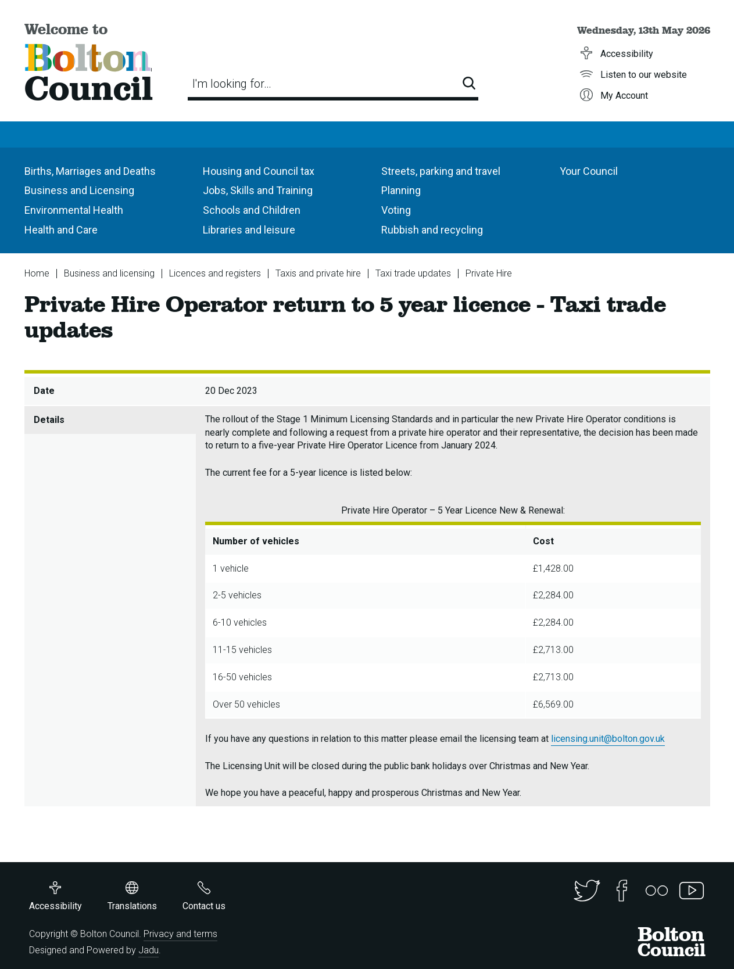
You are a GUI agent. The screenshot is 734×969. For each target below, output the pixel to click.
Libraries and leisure (249, 230)
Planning (401, 190)
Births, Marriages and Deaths (90, 171)
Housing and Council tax (258, 171)
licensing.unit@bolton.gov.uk (608, 738)
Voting (396, 210)
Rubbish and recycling (432, 230)
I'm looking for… (231, 84)
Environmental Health (73, 210)
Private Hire (489, 273)
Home (36, 273)
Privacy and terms (180, 933)
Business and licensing (109, 273)
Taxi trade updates (413, 273)
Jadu (148, 950)
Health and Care (61, 230)
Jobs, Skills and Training (258, 190)
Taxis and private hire (318, 273)
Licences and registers (215, 273)
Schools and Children (251, 210)
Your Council (589, 171)
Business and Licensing (79, 190)
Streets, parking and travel (440, 171)
